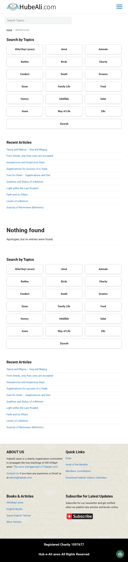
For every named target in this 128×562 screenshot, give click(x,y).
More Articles (14, 521)
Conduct (24, 74)
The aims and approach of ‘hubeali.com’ (36, 466)
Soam (25, 111)
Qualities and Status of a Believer (24, 181)
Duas (68, 458)
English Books (14, 509)
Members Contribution (78, 471)
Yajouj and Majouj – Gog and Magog (26, 149)
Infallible (64, 98)
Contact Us (12, 473)
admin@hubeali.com (20, 477)
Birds (64, 61)
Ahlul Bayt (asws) (25, 49)
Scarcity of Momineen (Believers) (25, 207)
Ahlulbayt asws (14, 502)
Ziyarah (64, 123)
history (25, 98)
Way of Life (64, 111)
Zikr (103, 111)
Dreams (103, 74)
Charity (103, 61)
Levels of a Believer (17, 201)
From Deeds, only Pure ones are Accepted (29, 155)
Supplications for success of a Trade (26, 168)
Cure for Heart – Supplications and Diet (28, 175)
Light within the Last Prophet (22, 188)
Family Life (64, 86)
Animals (103, 49)
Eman (25, 86)
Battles (25, 61)
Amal (64, 49)
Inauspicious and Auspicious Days (26, 162)
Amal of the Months (77, 464)
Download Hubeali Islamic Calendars (86, 477)
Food (103, 86)
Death (64, 74)
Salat (103, 98)
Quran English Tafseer (18, 515)
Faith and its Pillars (17, 194)
